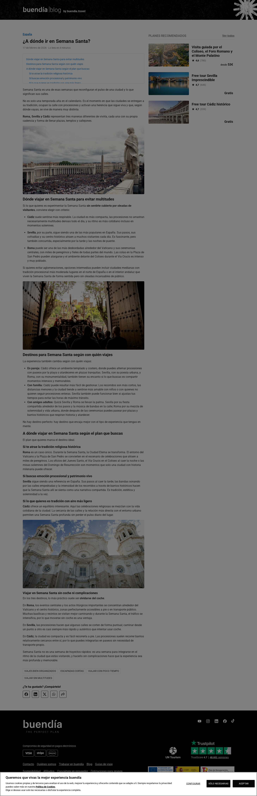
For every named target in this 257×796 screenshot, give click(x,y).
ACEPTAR (244, 783)
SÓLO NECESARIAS (218, 783)
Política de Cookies (45, 786)
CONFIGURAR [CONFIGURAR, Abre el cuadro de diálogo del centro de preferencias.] (193, 783)
